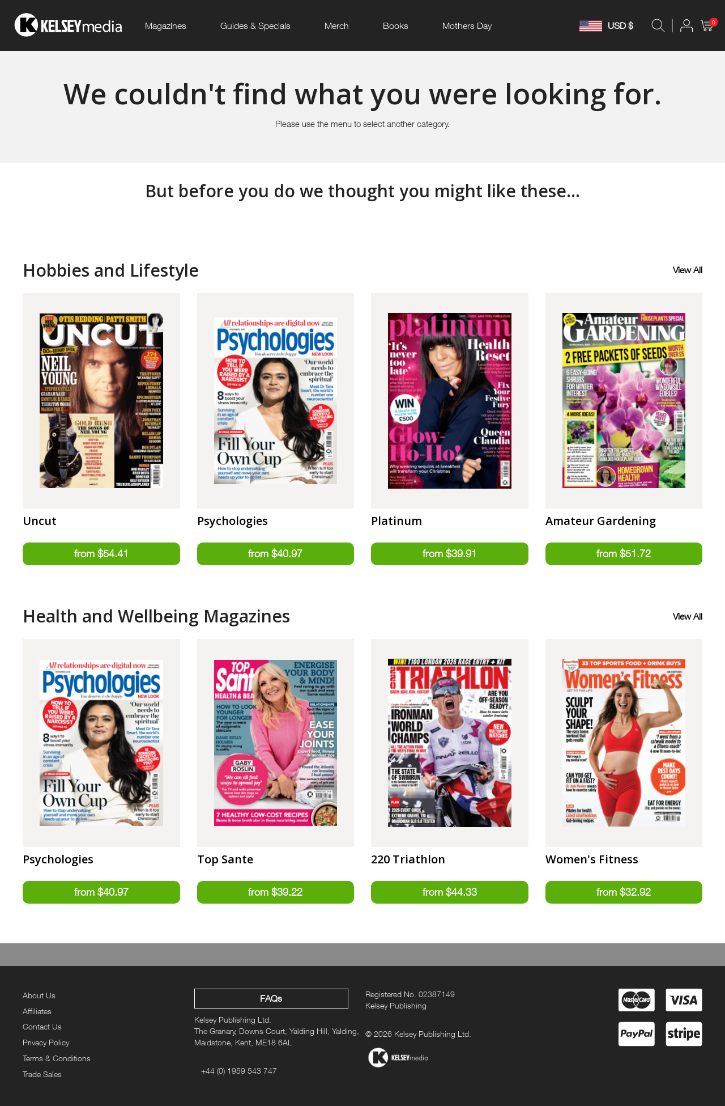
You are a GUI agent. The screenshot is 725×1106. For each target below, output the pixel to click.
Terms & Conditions (57, 1058)
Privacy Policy (46, 1042)
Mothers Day (467, 25)
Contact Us (42, 1026)
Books (395, 25)
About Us (39, 995)
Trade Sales (42, 1074)
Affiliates (37, 1011)
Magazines (165, 25)
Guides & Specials (255, 25)
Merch (337, 25)
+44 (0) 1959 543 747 (239, 1070)
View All (687, 270)
